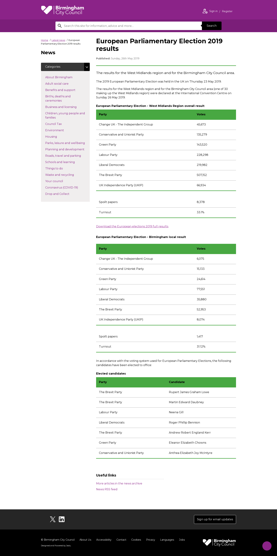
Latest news (58, 40)
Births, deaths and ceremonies (59, 98)
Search (212, 25)
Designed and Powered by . (56, 545)
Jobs (181, 539)
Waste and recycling (66, 175)
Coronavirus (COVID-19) (67, 187)
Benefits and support (66, 90)
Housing (57, 137)
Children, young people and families (65, 115)
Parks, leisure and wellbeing (67, 143)
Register (227, 11)
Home (44, 40)
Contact (121, 539)
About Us (85, 539)
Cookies (135, 539)
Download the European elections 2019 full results (132, 226)
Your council (60, 181)
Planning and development (67, 149)
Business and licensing (67, 107)
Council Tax (59, 124)
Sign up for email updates (214, 519)
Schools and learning (66, 162)
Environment (60, 130)
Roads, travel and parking (67, 156)
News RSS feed (106, 489)
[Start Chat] (267, 546)
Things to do (60, 168)
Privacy (149, 539)
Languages (166, 539)
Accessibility (103, 539)
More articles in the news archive (119, 483)
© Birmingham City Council (58, 539)
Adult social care (63, 84)
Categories (52, 67)
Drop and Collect (63, 194)
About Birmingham (65, 77)
